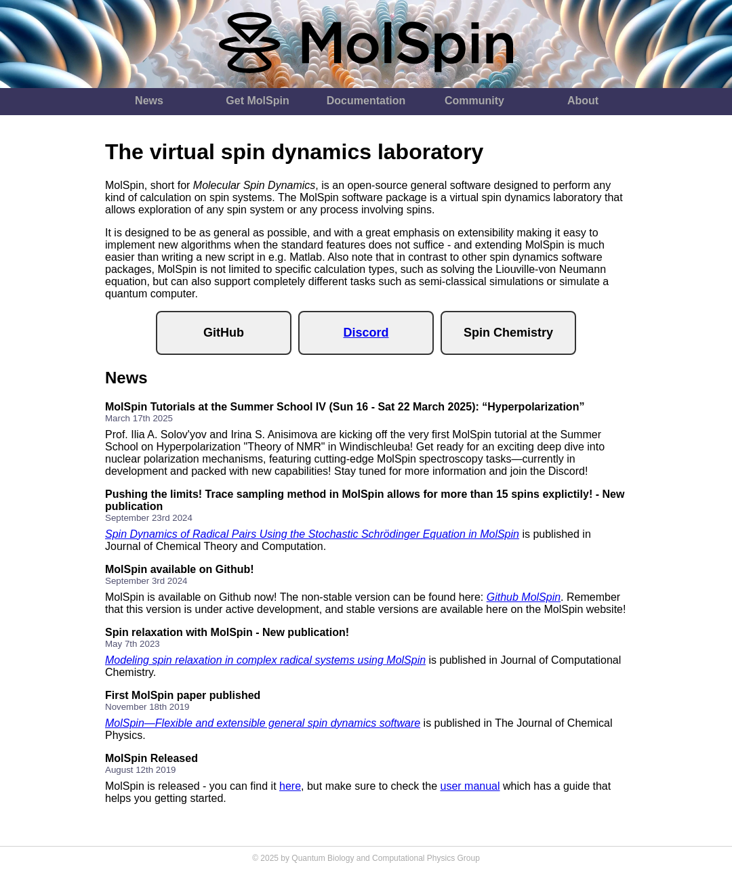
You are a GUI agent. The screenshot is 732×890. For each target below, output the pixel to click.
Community (474, 100)
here (290, 786)
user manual (470, 786)
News (149, 100)
